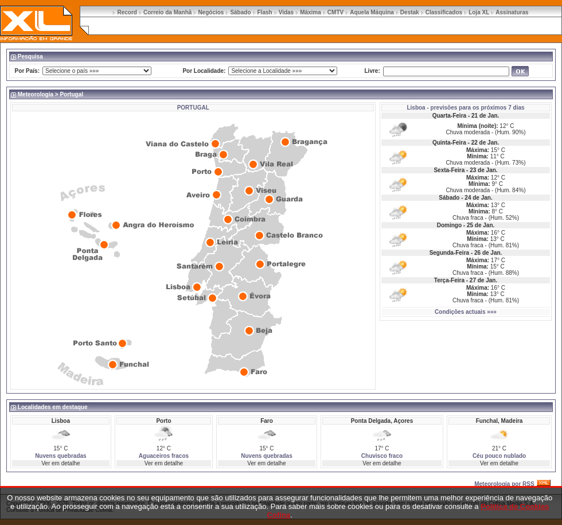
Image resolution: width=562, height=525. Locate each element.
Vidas (286, 12)
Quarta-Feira (449, 115)
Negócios (211, 12)
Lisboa (416, 107)
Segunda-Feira (449, 253)
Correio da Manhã (167, 12)
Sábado (240, 12)
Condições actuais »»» (466, 312)
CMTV (335, 12)
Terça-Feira (449, 280)
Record (126, 12)
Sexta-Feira (449, 170)
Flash (264, 12)
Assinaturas (511, 12)
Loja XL (479, 12)
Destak (409, 12)
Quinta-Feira (449, 142)
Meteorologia (35, 94)
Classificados (444, 12)
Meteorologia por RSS (504, 484)
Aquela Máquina (372, 12)
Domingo (449, 225)
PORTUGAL (193, 107)
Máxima (310, 12)
